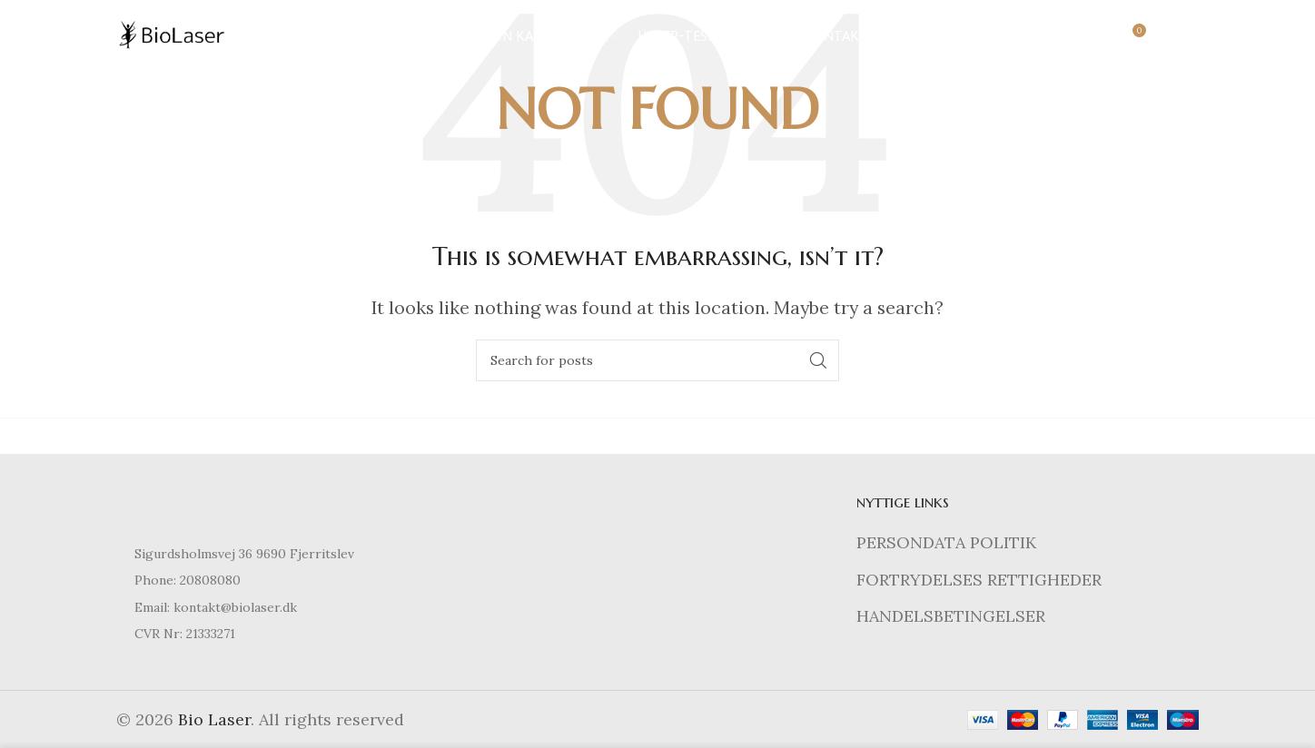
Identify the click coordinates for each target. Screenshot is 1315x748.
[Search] (1092, 41)
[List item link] (287, 580)
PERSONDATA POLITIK (946, 542)
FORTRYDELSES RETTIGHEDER (979, 579)
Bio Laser (214, 719)
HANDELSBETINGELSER (950, 615)
